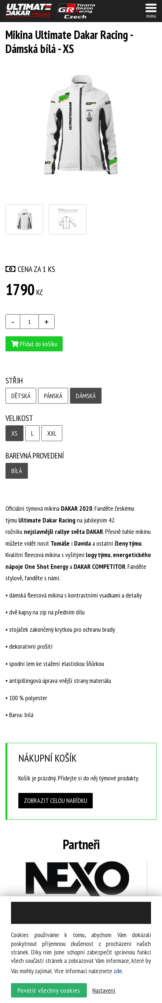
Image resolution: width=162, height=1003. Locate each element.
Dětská (20, 395)
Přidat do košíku (34, 344)
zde (118, 971)
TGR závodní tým (76, 11)
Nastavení (103, 990)
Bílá (16, 471)
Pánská (53, 395)
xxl (51, 433)
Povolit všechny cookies (49, 990)
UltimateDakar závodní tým (28, 11)
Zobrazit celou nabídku (55, 800)
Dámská (86, 395)
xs (14, 433)
